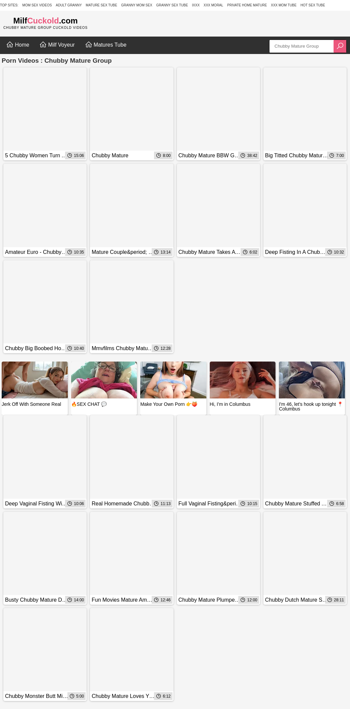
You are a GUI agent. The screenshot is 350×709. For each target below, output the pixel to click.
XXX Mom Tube (284, 5)
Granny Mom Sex (136, 5)
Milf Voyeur (57, 44)
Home (17, 44)
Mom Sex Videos (37, 5)
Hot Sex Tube (313, 5)
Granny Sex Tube (172, 5)
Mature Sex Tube (101, 5)
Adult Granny (69, 5)
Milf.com (45, 20)
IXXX (196, 5)
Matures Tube (106, 44)
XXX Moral (213, 5)
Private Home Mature (247, 5)
